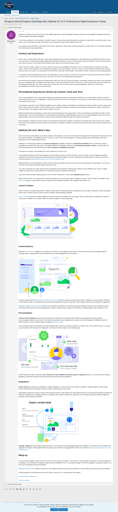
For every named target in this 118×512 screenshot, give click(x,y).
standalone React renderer (32, 306)
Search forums (16, 15)
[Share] (109, 31)
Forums (15, 12)
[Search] (109, 12)
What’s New (22, 180)
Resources (35, 12)
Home (8, 12)
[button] (29, 12)
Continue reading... (24, 480)
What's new (23, 12)
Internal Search (30, 251)
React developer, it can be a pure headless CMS (49, 159)
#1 (111, 31)
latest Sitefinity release (28, 468)
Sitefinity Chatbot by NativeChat (48, 300)
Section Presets (23, 196)
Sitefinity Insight (58, 322)
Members (45, 12)
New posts (7, 15)
